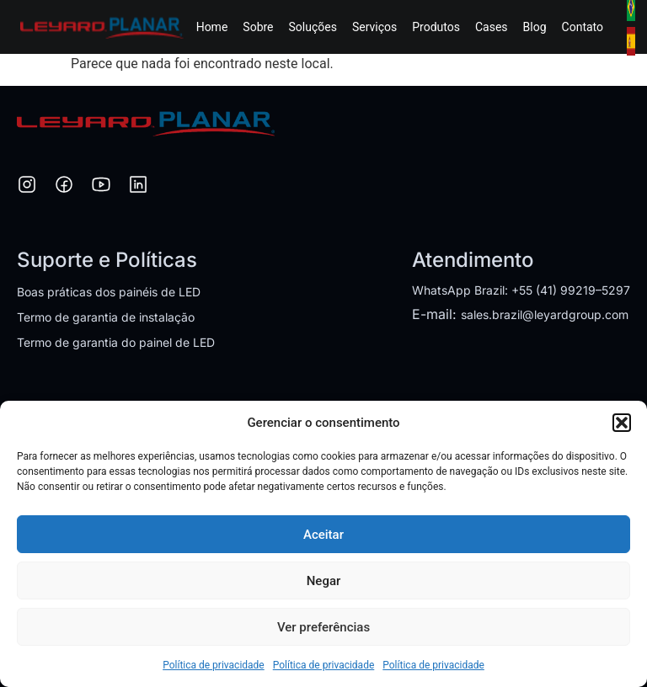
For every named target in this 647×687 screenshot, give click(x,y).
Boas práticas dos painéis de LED (109, 292)
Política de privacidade (214, 665)
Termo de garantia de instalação (106, 317)
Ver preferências (323, 627)
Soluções (313, 27)
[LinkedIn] (138, 187)
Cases (491, 27)
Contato (582, 27)
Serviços (374, 27)
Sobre (258, 27)
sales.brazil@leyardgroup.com (544, 314)
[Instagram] (27, 187)
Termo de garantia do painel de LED (116, 342)
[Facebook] (64, 187)
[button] (621, 422)
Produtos (436, 27)
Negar (324, 580)
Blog (535, 27)
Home (212, 27)
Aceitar (323, 534)
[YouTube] (101, 187)
